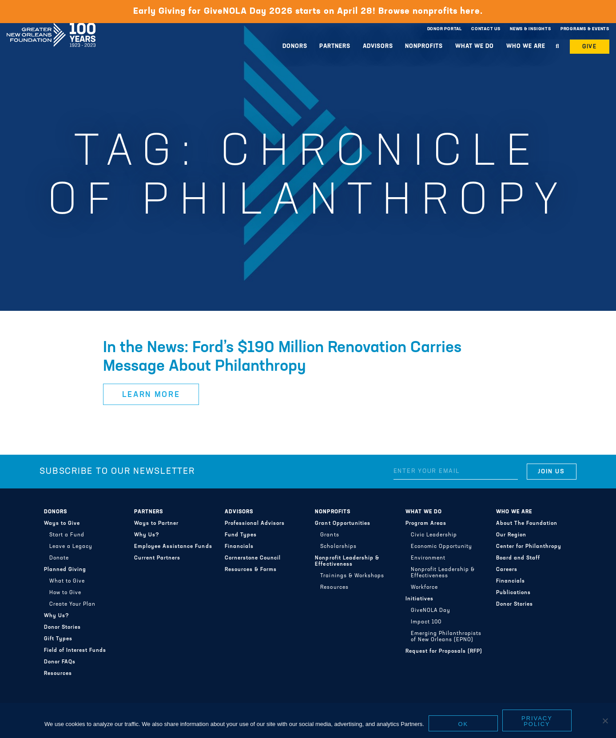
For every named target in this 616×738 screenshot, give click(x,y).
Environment (428, 558)
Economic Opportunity (441, 546)
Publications (513, 592)
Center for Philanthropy (528, 546)
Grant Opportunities (342, 523)
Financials (239, 546)
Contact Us (486, 29)
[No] (604, 720)
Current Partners (157, 558)
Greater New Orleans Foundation (51, 27)
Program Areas (425, 523)
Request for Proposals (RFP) (443, 651)
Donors (294, 46)
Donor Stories (62, 627)
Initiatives (419, 599)
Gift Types (58, 639)
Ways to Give (62, 523)
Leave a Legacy (70, 546)
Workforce (424, 587)
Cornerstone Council (253, 558)
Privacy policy (536, 721)
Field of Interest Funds (75, 650)
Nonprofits (424, 46)
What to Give (67, 581)
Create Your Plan (72, 604)
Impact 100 (426, 622)
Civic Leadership (434, 535)
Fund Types (241, 535)
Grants (329, 535)
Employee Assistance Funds (173, 546)
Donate (59, 558)
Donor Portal (444, 29)
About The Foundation (526, 523)
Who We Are (525, 46)
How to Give (65, 592)
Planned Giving (65, 569)
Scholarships (338, 546)
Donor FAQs (60, 662)
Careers (506, 569)
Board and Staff (518, 558)
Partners (334, 46)
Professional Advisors (255, 523)
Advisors (378, 46)
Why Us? (56, 616)
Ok (463, 724)
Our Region (511, 535)
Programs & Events (584, 29)
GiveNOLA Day (430, 610)
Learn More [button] (151, 395)
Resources (58, 673)
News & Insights (530, 29)
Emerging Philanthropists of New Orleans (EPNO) (446, 637)
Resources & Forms (251, 569)
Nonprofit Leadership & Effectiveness (347, 561)
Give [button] (589, 47)
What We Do (474, 46)
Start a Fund (66, 535)
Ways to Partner (156, 523)
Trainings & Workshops (352, 576)
